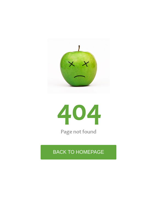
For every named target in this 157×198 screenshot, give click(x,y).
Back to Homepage (78, 152)
